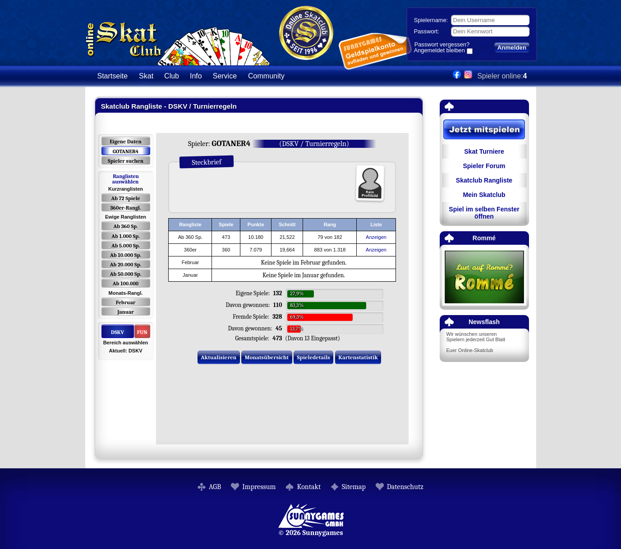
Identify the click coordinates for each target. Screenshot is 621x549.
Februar (125, 302)
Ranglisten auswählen (125, 179)
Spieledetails (313, 357)
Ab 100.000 (125, 283)
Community (266, 76)
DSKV (117, 332)
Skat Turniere (484, 151)
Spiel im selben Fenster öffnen (484, 213)
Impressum (259, 487)
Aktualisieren (218, 357)
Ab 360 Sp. (126, 226)
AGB (215, 487)
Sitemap (354, 487)
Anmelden (511, 47)
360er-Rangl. (125, 208)
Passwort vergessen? (441, 44)
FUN (142, 332)
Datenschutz (405, 487)
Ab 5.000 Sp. (125, 245)
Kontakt (309, 487)
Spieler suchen (125, 161)
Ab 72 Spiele (125, 198)
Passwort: (426, 31)
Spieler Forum (484, 165)
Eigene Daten (125, 141)
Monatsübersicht (267, 357)
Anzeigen (376, 237)
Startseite (112, 76)
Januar (125, 312)
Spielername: (431, 20)
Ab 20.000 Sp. (125, 264)
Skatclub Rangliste (484, 180)
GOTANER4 (125, 151)
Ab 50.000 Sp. (126, 274)
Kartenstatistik (358, 357)
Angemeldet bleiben (439, 51)
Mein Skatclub (484, 194)
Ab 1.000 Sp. (125, 236)
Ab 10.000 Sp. (125, 255)
